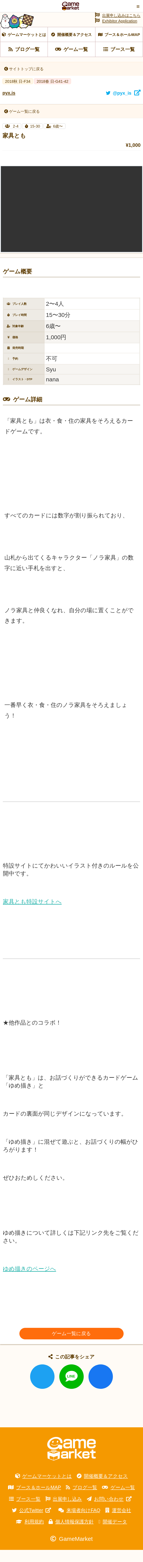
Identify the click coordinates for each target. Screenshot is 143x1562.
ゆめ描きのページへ (29, 1280)
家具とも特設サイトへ (32, 913)
